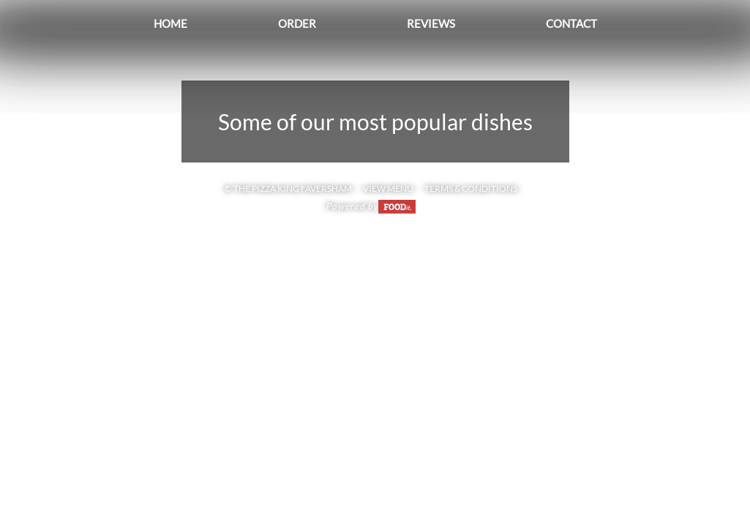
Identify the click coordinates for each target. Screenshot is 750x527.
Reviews (431, 23)
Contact (571, 23)
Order (297, 23)
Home (170, 23)
